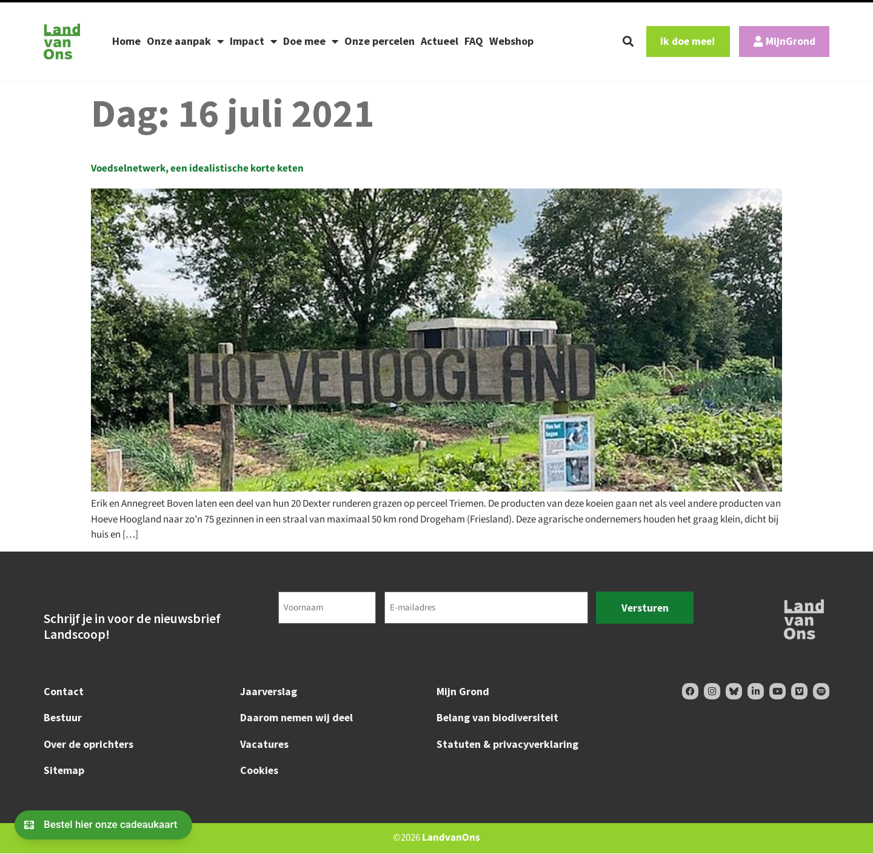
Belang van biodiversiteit (498, 718)
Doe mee (310, 41)
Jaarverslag (269, 691)
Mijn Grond (462, 691)
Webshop (511, 41)
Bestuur (63, 718)
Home (126, 41)
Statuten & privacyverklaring (507, 744)
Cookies (259, 771)
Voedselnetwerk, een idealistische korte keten (197, 168)
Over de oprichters (90, 744)
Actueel (439, 41)
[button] (619, 41)
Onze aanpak (185, 41)
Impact (253, 41)
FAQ (473, 41)
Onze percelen (379, 41)
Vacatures (264, 744)
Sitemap (64, 771)
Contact (64, 691)
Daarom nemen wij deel (297, 718)
